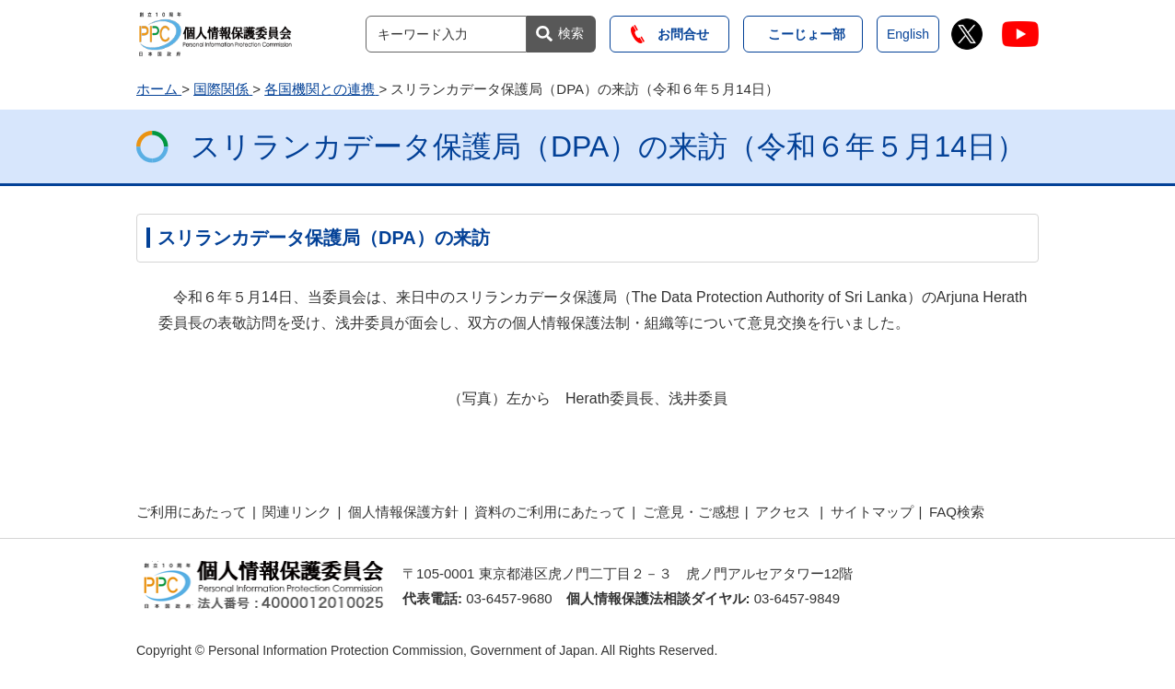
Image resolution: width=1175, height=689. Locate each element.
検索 (571, 33)
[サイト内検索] (446, 34)
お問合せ (670, 34)
